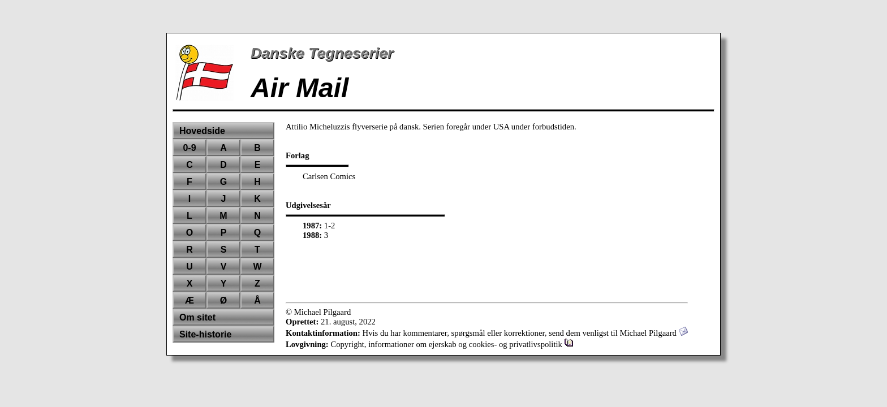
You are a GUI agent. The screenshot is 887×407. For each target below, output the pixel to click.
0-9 (189, 148)
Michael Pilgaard (653, 332)
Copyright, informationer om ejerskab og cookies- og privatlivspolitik (451, 344)
